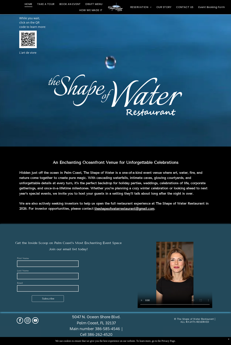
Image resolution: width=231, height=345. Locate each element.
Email (20, 283)
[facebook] (20, 320)
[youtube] (35, 320)
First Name (23, 258)
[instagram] (27, 320)
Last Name (23, 270)
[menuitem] (28, 4)
